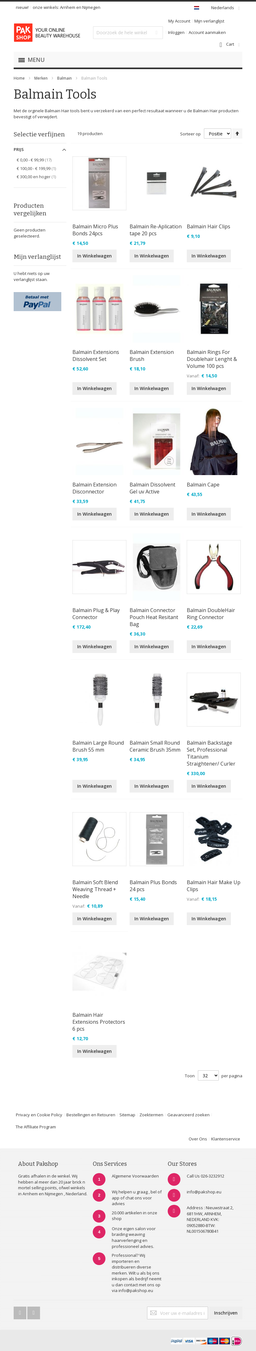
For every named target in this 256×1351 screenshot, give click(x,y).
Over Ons (198, 1139)
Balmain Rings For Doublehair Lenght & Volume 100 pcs (212, 359)
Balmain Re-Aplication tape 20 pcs (156, 230)
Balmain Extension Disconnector (94, 488)
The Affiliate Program (36, 1127)
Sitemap (127, 1115)
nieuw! (22, 7)
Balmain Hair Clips (208, 226)
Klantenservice (225, 1139)
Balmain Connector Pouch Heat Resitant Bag (154, 617)
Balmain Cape (203, 484)
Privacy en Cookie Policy (39, 1115)
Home (19, 78)
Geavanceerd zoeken (188, 1115)
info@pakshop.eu (204, 1192)
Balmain (65, 78)
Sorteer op (190, 134)
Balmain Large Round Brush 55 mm (98, 746)
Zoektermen (151, 1115)
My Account (179, 21)
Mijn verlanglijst (209, 21)
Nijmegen (91, 7)
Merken (41, 78)
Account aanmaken (207, 32)
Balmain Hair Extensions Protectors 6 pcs (98, 1021)
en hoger (40, 176)
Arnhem (67, 7)
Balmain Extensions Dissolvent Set (95, 355)
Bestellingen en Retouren (90, 1115)
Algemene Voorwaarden (135, 1176)
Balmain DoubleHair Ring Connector (211, 614)
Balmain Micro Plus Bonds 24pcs (95, 230)
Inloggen (176, 32)
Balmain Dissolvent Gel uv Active (152, 488)
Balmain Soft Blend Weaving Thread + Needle (95, 889)
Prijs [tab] (19, 149)
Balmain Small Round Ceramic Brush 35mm (155, 746)
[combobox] (128, 32)
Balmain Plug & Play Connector (96, 614)
